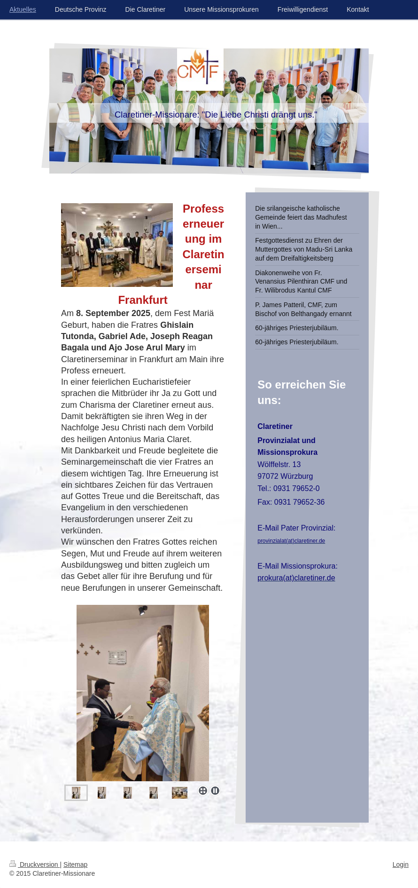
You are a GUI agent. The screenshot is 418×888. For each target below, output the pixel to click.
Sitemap (75, 864)
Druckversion (34, 864)
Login (401, 864)
